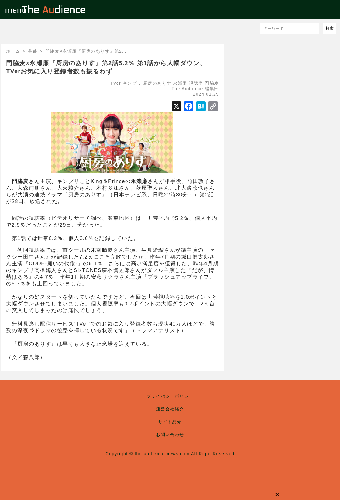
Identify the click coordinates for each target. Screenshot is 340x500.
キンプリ (132, 83)
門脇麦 (212, 83)
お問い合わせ (170, 434)
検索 (330, 28)
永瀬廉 (180, 83)
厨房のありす (157, 83)
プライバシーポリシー (170, 396)
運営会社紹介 (170, 409)
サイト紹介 (170, 421)
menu (10, 10)
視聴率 (196, 83)
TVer (115, 83)
